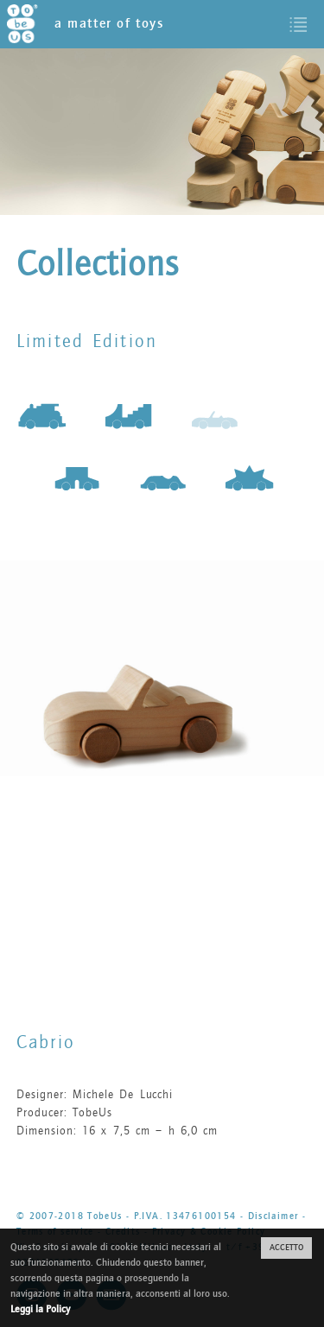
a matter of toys (85, 23)
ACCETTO (286, 1247)
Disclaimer (273, 1216)
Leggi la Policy (40, 1309)
